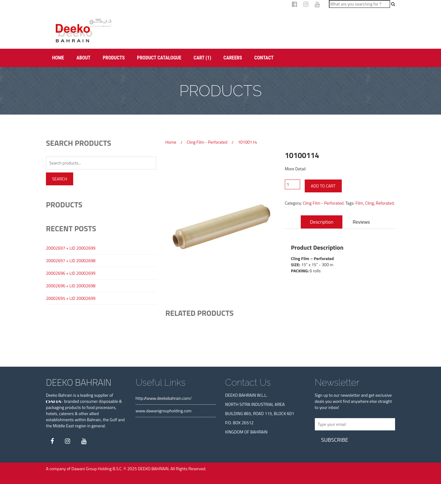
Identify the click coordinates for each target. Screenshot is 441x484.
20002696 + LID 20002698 (71, 286)
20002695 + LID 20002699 (71, 298)
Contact (263, 58)
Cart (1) (202, 58)
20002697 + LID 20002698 (71, 261)
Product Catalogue (159, 58)
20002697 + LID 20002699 (71, 248)
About (83, 58)
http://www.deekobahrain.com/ (164, 398)
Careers (233, 58)
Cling (369, 203)
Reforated (385, 203)
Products (114, 58)
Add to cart (323, 186)
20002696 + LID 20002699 (71, 273)
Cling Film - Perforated (207, 142)
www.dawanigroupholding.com (164, 410)
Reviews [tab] (361, 221)
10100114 (247, 142)
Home (58, 58)
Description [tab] (321, 221)
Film (359, 203)
